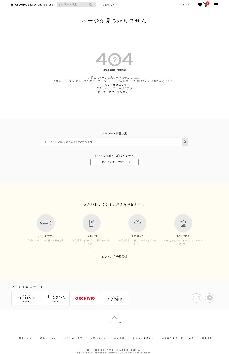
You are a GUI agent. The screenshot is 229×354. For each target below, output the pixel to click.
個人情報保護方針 (143, 338)
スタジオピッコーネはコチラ (114, 88)
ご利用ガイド (24, 338)
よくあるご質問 (73, 338)
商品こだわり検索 (113, 162)
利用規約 (207, 338)
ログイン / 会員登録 (114, 256)
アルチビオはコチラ (114, 85)
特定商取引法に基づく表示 (178, 338)
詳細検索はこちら (109, 4)
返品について (48, 338)
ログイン (188, 4)
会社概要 (119, 338)
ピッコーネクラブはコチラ (114, 92)
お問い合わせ (98, 338)
